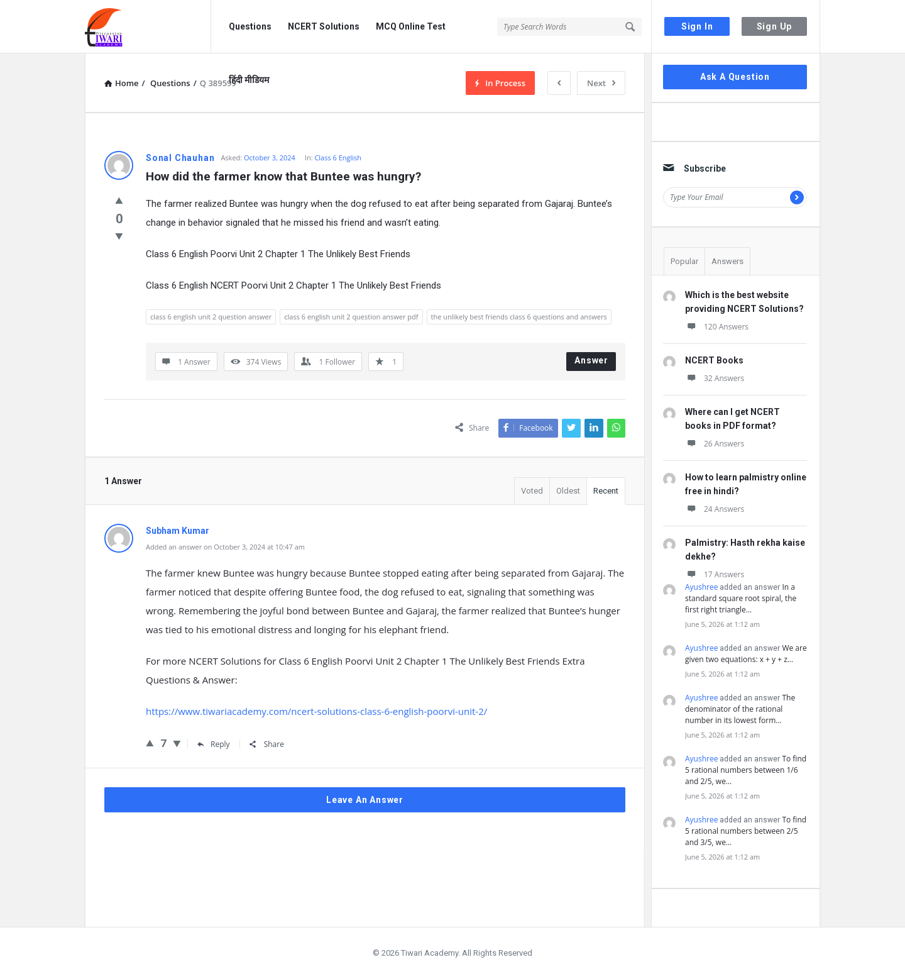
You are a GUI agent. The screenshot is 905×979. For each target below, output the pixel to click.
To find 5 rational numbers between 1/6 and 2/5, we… (745, 770)
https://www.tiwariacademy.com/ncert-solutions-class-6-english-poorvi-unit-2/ (316, 711)
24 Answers (714, 509)
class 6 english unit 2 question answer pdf (351, 316)
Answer (591, 360)
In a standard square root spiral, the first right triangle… (740, 598)
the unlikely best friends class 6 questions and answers (519, 316)
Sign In (697, 26)
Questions (250, 26)
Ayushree (701, 587)
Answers (727, 261)
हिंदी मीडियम (249, 80)
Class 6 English (337, 157)
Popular (684, 261)
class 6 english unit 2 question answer (211, 316)
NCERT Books (714, 360)
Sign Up (775, 26)
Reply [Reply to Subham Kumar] (213, 744)
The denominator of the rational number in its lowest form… (740, 709)
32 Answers (714, 378)
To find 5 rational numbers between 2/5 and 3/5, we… (745, 831)
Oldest (568, 490)
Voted (532, 490)
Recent (605, 490)
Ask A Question (735, 77)
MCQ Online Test (411, 26)
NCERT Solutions (323, 26)
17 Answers (714, 574)
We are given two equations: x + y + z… (746, 654)
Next (601, 83)
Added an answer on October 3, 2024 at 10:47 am (225, 546)
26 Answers (714, 443)
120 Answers (717, 326)
